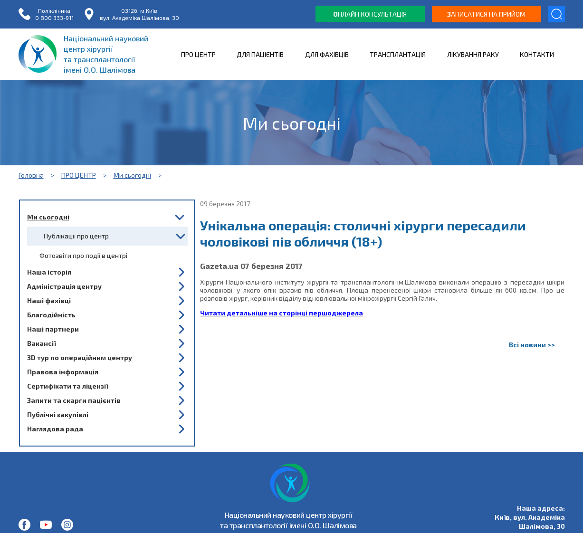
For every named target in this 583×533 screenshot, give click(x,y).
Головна (31, 175)
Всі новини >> (532, 345)
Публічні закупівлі (57, 414)
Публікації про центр (76, 236)
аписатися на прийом (486, 14)
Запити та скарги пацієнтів (74, 400)
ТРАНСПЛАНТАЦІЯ (398, 54)
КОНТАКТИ (537, 54)
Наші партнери (53, 329)
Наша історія (49, 272)
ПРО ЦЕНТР (198, 54)
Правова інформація (62, 372)
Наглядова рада (55, 429)
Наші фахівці (49, 300)
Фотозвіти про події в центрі (83, 255)
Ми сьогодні (132, 175)
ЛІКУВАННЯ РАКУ (473, 54)
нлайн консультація (370, 14)
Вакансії (41, 343)
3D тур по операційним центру (79, 357)
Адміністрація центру (64, 286)
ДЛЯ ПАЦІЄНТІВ (260, 54)
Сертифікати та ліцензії (67, 386)
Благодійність (51, 315)
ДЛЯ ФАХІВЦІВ (327, 54)
